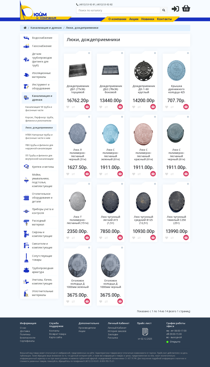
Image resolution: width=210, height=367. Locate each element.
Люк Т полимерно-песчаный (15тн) (77, 220)
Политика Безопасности (27, 336)
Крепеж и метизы (39, 166)
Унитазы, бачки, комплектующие (38, 281)
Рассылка (113, 337)
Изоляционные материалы (37, 75)
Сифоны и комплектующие (38, 234)
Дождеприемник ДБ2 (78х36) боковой (111, 89)
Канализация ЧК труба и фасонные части (38, 108)
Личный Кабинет (117, 327)
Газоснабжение (38, 46)
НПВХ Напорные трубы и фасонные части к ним (39, 136)
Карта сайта (55, 337)
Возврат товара (57, 334)
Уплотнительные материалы (38, 293)
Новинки (147, 19)
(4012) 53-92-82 (104, 4)
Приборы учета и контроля (38, 211)
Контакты (164, 19)
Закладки (113, 334)
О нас (23, 327)
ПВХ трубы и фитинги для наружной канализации (39, 147)
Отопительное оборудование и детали (38, 197)
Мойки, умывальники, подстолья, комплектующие (38, 180)
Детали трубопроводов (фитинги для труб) (38, 59)
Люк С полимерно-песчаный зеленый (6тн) (110, 154)
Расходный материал (35, 222)
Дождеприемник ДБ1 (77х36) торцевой (78, 89)
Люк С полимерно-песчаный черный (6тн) (176, 154)
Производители (87, 327)
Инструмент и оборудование (37, 86)
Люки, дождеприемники (82, 27)
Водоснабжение (38, 38)
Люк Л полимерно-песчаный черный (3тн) (77, 154)
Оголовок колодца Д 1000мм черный (110, 284)
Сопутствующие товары (38, 257)
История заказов (117, 331)
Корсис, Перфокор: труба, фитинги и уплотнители (39, 119)
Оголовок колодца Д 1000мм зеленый (78, 284)
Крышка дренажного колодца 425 (176, 89)
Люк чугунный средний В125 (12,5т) (143, 220)
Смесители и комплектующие (38, 245)
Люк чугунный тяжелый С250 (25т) (176, 220)
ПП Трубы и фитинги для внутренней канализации (39, 157)
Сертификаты (27, 341)
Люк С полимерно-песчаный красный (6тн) (143, 154)
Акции (133, 19)
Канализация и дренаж (46, 27)
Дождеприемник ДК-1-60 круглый (144, 89)
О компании (117, 19)
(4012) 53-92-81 (87, 4)
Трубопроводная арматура (38, 270)
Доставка (25, 331)
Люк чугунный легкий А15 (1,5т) (110, 220)
